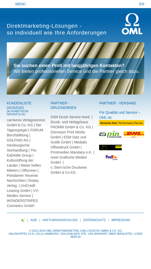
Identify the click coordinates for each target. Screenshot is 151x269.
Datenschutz (94, 220)
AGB (33, 220)
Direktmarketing (66, 230)
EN (141, 4)
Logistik (93, 230)
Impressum (120, 220)
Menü (20, 4)
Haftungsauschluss (60, 220)
